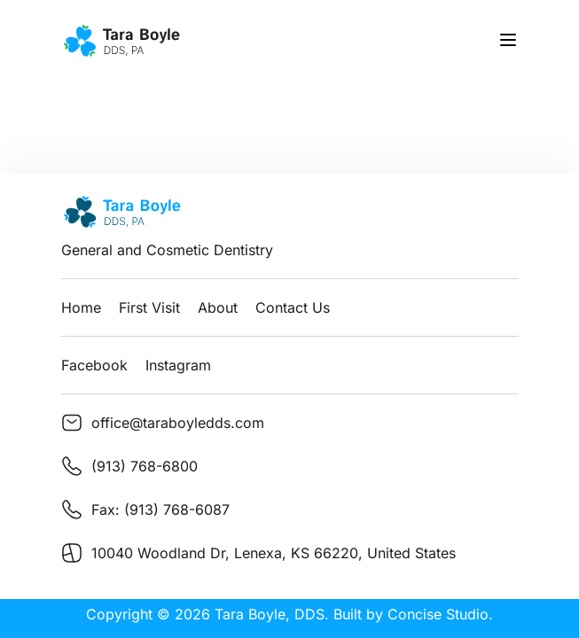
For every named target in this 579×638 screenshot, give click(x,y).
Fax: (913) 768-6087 (160, 509)
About (218, 307)
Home (81, 307)
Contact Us (292, 307)
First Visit (149, 307)
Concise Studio (438, 614)
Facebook (94, 365)
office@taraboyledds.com (177, 423)
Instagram (178, 365)
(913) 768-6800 (144, 466)
